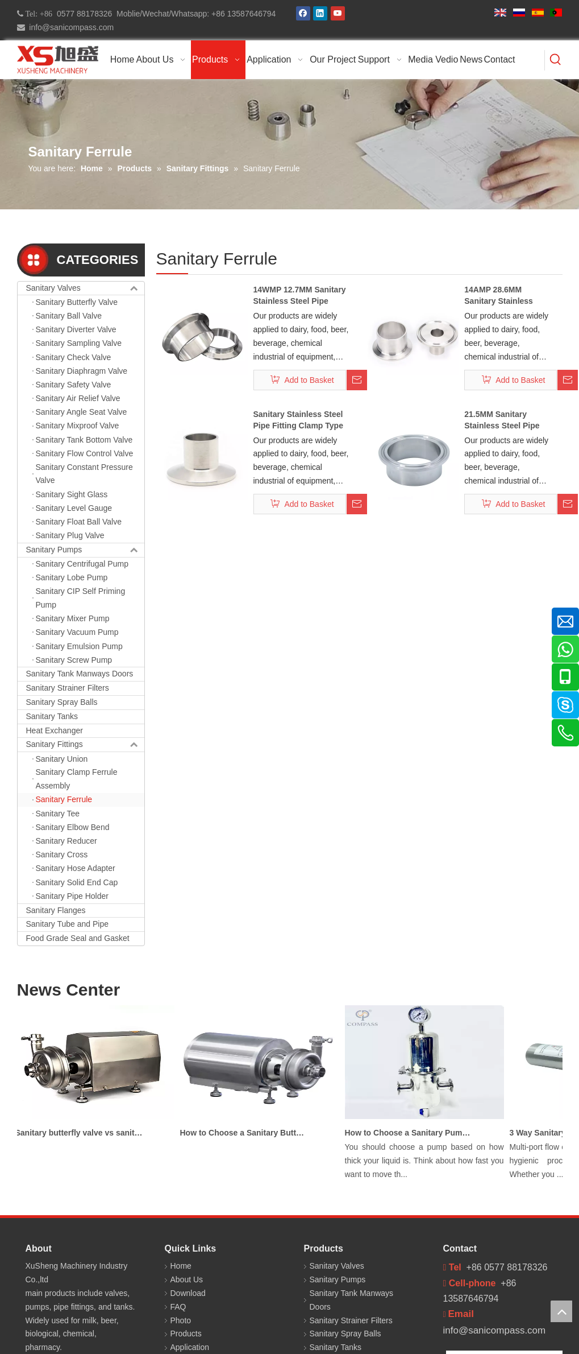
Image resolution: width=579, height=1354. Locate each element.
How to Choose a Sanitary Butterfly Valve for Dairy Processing (246, 1132)
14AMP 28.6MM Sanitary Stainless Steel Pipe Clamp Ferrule (498, 296)
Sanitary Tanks (52, 716)
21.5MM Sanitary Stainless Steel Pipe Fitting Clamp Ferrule (504, 420)
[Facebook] (303, 13)
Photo (180, 1320)
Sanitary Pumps (85, 550)
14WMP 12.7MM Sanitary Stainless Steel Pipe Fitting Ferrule (299, 296)
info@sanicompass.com (69, 27)
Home (180, 1265)
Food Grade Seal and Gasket (78, 938)
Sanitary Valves (85, 288)
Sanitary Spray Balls (62, 702)
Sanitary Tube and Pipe (67, 923)
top (561, 1311)
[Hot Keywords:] (555, 60)
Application (190, 1347)
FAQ (178, 1306)
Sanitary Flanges (56, 910)
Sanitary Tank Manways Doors (80, 673)
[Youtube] (338, 13)
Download (188, 1293)
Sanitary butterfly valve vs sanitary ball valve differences (81, 1132)
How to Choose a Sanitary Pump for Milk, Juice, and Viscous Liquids (411, 1132)
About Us (186, 1279)
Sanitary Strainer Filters (67, 687)
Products (186, 1333)
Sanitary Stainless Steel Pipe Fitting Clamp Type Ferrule (298, 420)
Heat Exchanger (54, 730)
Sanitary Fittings (85, 745)
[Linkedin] (320, 13)
